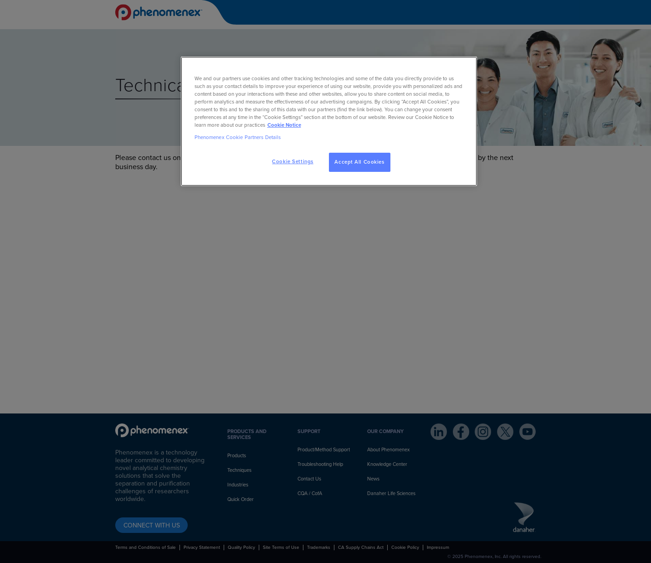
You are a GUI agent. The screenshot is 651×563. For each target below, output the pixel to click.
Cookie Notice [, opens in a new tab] (284, 125)
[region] (329, 121)
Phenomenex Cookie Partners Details (238, 137)
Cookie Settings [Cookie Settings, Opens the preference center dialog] (292, 162)
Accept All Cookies (359, 162)
